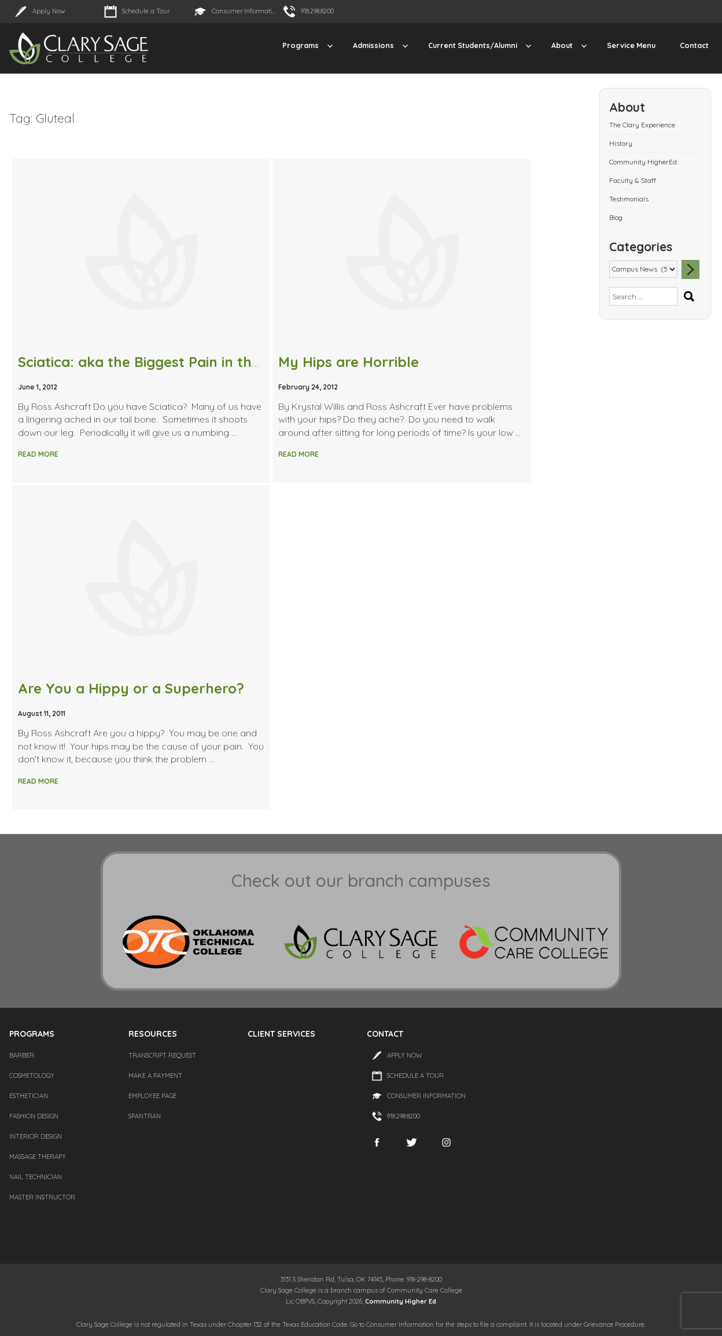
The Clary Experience (642, 124)
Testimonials (629, 198)
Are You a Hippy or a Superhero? (131, 688)
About (562, 45)
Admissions (373, 45)
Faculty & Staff (632, 180)
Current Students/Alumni (472, 45)
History (620, 143)
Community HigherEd (643, 161)
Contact (694, 45)
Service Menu (631, 45)
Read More (38, 454)
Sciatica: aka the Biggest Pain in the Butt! (157, 361)
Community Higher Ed (400, 1301)
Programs (300, 45)
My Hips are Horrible (348, 361)
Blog (615, 217)
